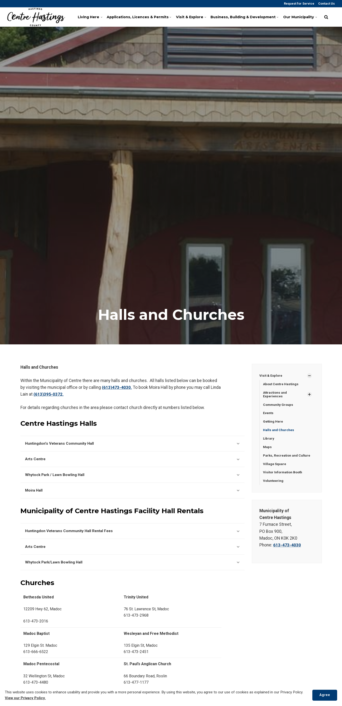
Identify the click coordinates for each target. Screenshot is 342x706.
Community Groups (278, 405)
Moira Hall (132, 492)
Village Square (275, 465)
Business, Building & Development (244, 17)
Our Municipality (300, 17)
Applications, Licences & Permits (140, 17)
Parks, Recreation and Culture (287, 457)
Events (268, 414)
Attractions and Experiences (275, 394)
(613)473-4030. (117, 387)
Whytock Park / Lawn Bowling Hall (132, 476)
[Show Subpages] (309, 375)
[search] (326, 17)
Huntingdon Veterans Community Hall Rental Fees (132, 533)
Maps (267, 448)
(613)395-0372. (49, 394)
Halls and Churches (278, 431)
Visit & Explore (192, 17)
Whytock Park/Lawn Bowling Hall (132, 565)
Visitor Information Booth (283, 474)
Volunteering (273, 482)
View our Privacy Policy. (26, 698)
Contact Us (326, 3)
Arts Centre (132, 460)
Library (268, 439)
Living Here (93, 17)
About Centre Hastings (281, 384)
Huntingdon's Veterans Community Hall (132, 444)
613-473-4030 (287, 546)
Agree (324, 695)
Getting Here (273, 422)
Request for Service (298, 3)
